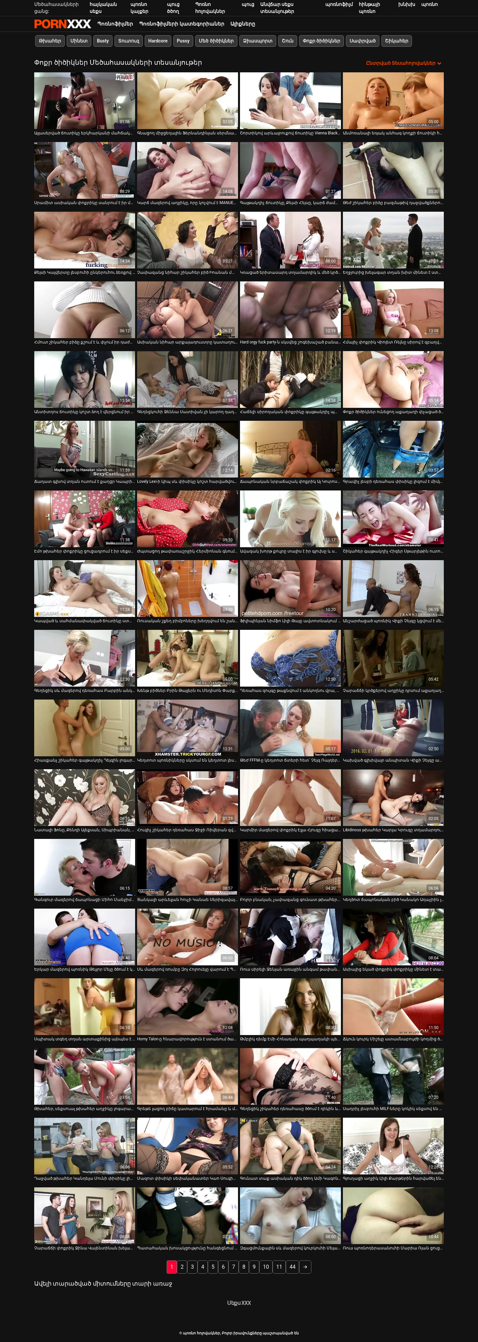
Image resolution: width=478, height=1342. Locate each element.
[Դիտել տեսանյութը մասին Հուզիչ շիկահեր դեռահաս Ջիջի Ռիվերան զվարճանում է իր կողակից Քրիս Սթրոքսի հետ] (187, 797)
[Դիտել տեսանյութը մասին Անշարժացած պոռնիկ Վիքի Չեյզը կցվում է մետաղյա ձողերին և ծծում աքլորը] (393, 588)
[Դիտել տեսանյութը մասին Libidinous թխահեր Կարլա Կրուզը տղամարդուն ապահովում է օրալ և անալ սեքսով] (393, 797)
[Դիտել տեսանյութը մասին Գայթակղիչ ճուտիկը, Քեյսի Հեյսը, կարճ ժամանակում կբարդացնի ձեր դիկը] (290, 170)
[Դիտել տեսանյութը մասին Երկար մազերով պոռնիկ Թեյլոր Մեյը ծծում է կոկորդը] (84, 937)
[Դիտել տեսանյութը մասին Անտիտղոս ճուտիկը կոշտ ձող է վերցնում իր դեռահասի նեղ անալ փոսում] (84, 379)
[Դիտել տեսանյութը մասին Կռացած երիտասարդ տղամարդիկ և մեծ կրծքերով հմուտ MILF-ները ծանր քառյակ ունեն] (290, 240)
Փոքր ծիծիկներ (321, 40)
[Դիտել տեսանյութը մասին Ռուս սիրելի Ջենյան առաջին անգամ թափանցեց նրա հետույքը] (290, 937)
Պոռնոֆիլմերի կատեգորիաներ (181, 24)
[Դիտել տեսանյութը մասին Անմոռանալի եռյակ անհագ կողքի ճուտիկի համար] (393, 100)
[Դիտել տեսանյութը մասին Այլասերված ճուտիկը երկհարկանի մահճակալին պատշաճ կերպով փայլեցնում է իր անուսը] (84, 100)
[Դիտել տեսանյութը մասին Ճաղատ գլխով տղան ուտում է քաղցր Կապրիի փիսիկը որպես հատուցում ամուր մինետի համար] (84, 449)
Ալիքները (242, 24)
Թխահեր (50, 40)
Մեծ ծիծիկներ (216, 40)
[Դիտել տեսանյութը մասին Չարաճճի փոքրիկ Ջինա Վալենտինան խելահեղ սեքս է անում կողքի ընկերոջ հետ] (84, 1215)
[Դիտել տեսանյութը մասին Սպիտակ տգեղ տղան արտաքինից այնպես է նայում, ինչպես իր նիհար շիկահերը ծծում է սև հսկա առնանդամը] (84, 1006)
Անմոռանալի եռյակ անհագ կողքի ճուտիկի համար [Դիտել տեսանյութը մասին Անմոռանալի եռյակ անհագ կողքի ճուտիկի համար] (393, 133)
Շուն (287, 40)
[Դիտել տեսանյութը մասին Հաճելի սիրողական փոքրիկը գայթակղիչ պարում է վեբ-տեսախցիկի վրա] (290, 379)
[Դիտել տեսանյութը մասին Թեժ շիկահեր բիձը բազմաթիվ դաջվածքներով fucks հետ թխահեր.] (393, 170)
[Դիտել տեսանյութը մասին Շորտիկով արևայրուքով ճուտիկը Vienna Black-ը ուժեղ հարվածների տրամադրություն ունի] (290, 100)
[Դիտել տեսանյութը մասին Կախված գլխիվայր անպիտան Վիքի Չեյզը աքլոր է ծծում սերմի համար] (393, 728)
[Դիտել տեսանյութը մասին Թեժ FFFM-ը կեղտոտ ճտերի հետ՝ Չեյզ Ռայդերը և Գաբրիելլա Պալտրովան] (290, 728)
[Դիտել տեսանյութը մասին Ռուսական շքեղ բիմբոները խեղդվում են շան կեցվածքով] (187, 588)
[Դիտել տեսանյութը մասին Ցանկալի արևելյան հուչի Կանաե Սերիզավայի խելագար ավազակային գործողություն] (187, 867)
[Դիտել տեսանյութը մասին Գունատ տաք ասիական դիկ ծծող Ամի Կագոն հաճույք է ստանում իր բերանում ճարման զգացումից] (290, 1146)
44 (292, 1267)
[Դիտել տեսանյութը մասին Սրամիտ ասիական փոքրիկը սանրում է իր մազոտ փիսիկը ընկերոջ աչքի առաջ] (84, 170)
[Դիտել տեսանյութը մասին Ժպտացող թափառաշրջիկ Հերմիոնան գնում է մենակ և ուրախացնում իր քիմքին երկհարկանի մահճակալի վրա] (187, 518)
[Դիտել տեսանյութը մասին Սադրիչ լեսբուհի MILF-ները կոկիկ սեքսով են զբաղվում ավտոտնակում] (393, 1076)
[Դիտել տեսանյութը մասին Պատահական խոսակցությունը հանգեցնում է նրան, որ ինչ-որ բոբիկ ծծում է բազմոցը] (187, 1215)
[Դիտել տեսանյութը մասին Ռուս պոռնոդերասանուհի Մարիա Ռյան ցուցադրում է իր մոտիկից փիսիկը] (393, 1215)
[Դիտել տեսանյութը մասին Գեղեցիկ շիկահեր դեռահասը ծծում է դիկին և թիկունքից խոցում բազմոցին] (290, 1076)
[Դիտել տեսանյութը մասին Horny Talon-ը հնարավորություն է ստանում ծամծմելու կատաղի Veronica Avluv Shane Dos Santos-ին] (187, 1006)
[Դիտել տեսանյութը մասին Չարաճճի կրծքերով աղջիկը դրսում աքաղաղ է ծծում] (393, 658)
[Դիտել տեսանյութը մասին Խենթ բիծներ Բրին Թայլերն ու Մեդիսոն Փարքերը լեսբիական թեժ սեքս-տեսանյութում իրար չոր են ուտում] (187, 658)
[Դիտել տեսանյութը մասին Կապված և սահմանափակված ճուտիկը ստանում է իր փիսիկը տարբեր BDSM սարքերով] (84, 588)
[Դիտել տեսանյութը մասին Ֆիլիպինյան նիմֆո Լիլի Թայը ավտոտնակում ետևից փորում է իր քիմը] (290, 588)
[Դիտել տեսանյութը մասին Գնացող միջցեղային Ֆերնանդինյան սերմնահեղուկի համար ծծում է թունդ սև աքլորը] (187, 100)
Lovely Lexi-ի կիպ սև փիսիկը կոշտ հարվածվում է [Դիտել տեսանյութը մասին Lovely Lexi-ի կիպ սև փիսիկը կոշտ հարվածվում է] (187, 481)
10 (266, 1267)
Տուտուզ (128, 40)
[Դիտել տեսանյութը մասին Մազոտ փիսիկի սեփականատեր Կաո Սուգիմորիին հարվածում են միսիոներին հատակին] (187, 1146)
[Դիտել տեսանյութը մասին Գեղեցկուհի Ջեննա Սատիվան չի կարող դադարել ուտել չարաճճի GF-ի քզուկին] (187, 379)
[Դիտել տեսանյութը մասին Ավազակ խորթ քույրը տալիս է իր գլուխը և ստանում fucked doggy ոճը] (290, 518)
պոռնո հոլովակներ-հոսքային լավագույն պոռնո (62, 24)
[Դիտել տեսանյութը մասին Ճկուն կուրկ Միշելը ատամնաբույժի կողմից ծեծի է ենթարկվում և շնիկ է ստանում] (393, 1006)
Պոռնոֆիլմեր (115, 24)
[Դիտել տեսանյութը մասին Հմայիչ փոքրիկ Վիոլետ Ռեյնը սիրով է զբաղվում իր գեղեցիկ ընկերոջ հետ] (393, 309)
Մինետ (79, 40)
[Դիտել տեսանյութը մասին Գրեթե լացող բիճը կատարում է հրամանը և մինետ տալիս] (187, 1076)
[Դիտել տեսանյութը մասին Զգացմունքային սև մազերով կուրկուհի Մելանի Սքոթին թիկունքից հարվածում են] (290, 1215)
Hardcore (158, 40)
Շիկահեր (396, 40)
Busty (103, 40)
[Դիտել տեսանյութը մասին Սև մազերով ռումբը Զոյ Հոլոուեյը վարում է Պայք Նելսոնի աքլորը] (187, 937)
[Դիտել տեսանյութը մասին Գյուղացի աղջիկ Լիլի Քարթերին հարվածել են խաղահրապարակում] (393, 1146)
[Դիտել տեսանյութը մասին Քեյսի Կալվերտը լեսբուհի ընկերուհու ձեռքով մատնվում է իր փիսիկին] (84, 240)
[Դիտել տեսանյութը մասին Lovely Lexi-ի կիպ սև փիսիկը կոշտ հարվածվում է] (187, 449)
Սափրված (363, 40)
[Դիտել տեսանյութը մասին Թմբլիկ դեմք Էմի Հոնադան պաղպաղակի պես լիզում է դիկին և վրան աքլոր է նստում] (290, 1006)
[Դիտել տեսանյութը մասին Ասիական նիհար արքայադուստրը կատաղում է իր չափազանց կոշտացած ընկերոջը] (187, 309)
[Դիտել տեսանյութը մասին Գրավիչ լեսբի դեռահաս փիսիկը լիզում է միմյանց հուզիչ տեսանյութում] (393, 449)
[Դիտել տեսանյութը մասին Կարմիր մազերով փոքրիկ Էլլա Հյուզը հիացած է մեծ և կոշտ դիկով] (290, 797)
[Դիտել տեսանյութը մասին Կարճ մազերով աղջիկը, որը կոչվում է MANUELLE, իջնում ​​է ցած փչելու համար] (187, 170)
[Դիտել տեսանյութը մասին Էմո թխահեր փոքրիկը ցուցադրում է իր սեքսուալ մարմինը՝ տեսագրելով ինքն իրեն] (84, 518)
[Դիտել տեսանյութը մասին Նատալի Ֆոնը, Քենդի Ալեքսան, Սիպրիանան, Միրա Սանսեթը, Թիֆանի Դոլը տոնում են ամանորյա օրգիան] (84, 797)
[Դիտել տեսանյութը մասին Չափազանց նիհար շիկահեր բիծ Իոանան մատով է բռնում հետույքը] (187, 240)
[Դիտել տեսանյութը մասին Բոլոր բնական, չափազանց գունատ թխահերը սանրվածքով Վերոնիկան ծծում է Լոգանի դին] (290, 867)
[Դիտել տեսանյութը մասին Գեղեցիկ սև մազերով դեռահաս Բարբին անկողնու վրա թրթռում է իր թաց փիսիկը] (84, 658)
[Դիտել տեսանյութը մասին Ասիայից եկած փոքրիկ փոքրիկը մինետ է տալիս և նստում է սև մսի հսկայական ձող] (393, 937)
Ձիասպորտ (258, 40)
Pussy (183, 40)
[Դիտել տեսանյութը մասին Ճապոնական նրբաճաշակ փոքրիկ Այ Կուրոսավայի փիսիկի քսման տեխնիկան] (290, 449)
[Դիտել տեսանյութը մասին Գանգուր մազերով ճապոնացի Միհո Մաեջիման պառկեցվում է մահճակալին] (84, 867)
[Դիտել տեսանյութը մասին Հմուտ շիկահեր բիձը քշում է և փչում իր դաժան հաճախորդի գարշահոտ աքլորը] (84, 309)
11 (279, 1267)
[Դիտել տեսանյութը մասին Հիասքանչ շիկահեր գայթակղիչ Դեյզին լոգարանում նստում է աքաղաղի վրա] (84, 728)
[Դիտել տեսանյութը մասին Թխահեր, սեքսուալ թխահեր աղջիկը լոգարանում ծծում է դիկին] (84, 1076)
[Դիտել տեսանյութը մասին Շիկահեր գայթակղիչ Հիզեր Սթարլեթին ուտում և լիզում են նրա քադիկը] (393, 518)
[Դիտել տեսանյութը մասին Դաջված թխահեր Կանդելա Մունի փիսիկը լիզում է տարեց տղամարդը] (84, 1146)
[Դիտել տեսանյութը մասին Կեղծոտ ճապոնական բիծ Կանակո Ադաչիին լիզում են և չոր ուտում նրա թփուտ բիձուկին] (393, 867)
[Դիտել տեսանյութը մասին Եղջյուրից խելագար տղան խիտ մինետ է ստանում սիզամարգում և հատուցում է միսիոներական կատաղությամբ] (393, 240)
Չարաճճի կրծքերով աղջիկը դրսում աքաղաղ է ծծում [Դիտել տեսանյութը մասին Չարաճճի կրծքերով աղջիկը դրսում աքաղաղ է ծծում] (393, 690)
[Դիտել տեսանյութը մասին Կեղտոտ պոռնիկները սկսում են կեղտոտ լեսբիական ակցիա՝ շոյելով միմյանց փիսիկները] (187, 728)
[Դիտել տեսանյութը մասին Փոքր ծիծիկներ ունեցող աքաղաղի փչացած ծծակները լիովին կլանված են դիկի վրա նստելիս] (393, 379)
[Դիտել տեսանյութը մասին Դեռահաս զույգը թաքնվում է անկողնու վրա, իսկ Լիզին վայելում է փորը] (290, 658)
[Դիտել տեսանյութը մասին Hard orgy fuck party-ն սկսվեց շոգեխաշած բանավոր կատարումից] (290, 309)
